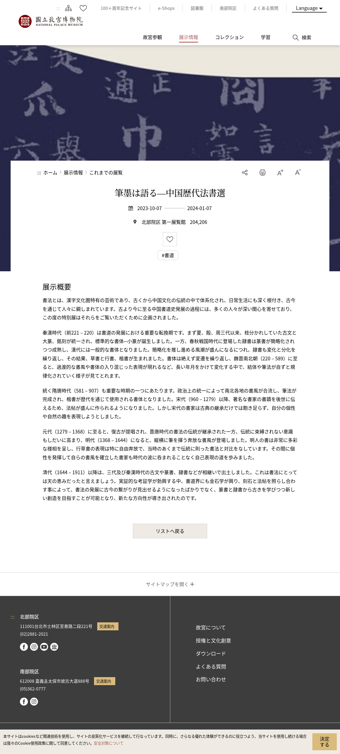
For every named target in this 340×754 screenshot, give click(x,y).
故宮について (211, 627)
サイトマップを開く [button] (167, 584)
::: (58, 8)
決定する (324, 741)
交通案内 (106, 626)
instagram (34, 647)
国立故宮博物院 (50, 21)
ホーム (50, 172)
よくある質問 (211, 666)
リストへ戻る (170, 530)
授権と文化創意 (213, 640)
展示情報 (73, 172)
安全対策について (109, 743)
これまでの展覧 (106, 172)
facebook (24, 647)
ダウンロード (211, 653)
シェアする (244, 172)
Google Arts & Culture (54, 647)
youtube (44, 647)
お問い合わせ (211, 679)
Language (307, 7)
